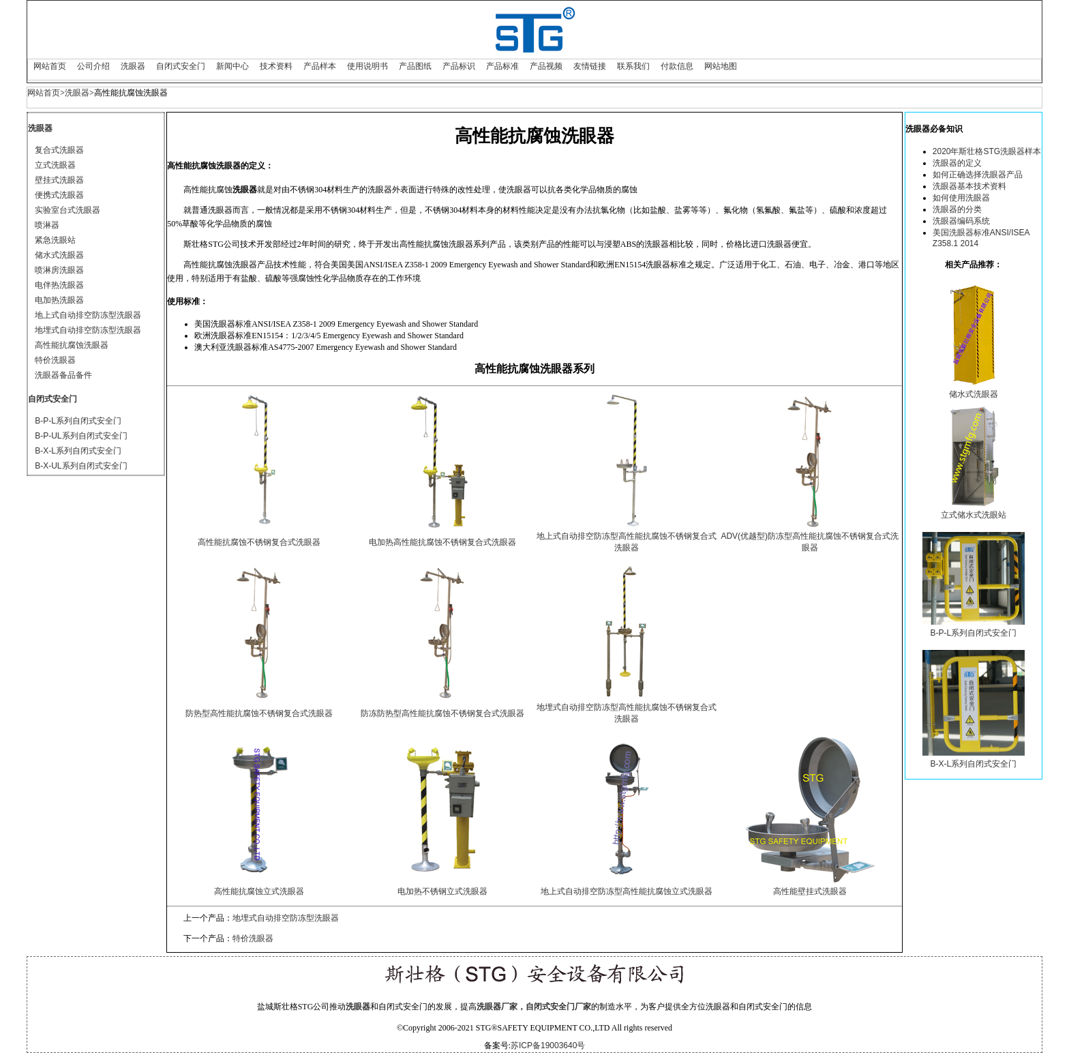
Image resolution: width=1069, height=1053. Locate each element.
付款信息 (677, 66)
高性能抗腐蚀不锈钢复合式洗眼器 (259, 542)
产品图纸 (415, 66)
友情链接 (589, 66)
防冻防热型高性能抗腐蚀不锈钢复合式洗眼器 (442, 713)
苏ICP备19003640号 (548, 1045)
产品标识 (458, 66)
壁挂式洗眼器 (59, 180)
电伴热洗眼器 (59, 285)
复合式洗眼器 (59, 150)
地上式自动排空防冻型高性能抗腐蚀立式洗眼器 (626, 891)
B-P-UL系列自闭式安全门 (81, 436)
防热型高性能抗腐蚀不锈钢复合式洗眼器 (259, 713)
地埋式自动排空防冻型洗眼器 (88, 330)
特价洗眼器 (55, 360)
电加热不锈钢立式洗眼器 (442, 891)
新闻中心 (232, 66)
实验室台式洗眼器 (67, 210)
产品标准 (502, 66)
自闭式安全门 (180, 66)
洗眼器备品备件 (63, 375)
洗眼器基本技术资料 (969, 186)
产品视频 (546, 66)
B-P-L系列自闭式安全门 (78, 421)
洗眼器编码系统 (961, 221)
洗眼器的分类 (957, 209)
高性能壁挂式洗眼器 (810, 891)
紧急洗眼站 (55, 240)
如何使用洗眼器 (961, 198)
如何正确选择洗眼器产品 (978, 174)
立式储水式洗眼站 (973, 515)
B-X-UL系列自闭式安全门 (81, 466)
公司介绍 (93, 66)
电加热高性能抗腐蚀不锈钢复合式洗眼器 (442, 542)
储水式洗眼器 (59, 255)
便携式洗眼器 (59, 195)
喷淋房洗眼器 (59, 270)
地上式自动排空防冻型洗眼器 (88, 315)
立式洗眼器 (55, 165)
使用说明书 (367, 66)
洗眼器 (133, 66)
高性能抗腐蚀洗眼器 (71, 345)
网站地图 (720, 66)
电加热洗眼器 (59, 300)
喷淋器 (47, 225)
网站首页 (49, 66)
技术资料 (276, 66)
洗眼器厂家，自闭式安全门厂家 (534, 1006)
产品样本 (319, 66)
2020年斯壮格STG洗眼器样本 (987, 151)
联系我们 (633, 66)
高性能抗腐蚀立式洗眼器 (259, 891)
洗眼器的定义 (957, 163)
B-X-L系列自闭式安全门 (78, 451)
